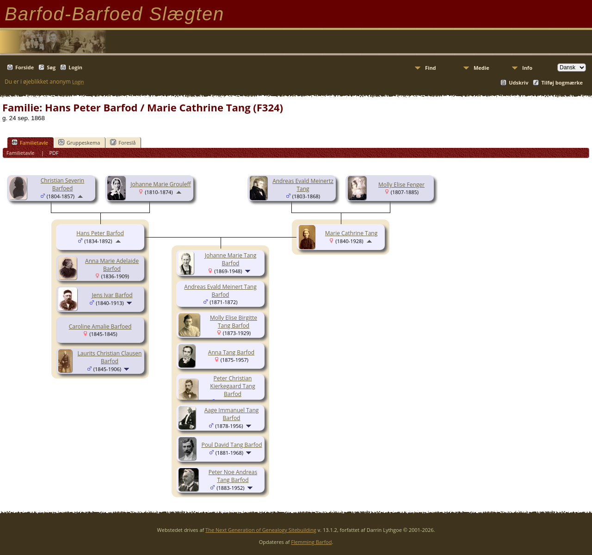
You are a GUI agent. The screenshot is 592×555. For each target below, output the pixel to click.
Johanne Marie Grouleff (160, 184)
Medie (481, 67)
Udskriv (518, 82)
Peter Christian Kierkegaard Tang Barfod (232, 386)
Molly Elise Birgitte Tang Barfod (233, 321)
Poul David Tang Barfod (232, 445)
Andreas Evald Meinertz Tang (302, 185)
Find (430, 67)
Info (527, 67)
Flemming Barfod (311, 541)
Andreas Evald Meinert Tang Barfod (220, 291)
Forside (24, 67)
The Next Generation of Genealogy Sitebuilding (260, 529)
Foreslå (123, 142)
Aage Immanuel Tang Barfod (231, 414)
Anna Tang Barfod (231, 352)
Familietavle (30, 142)
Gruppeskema (79, 142)
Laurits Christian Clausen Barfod (110, 357)
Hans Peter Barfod (100, 233)
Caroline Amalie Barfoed (100, 326)
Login (75, 67)
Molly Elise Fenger (401, 185)
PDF (53, 152)
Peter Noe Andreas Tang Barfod (233, 476)
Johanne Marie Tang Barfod (230, 259)
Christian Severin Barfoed (62, 184)
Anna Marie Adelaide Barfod (112, 265)
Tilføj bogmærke (562, 82)
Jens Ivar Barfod (112, 295)
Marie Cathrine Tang (351, 233)
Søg (51, 67)
